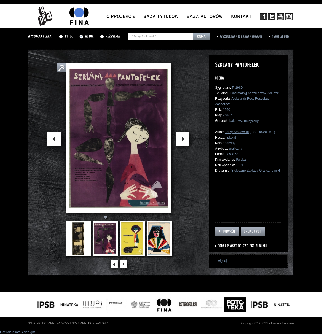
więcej (222, 261)
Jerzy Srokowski (237, 132)
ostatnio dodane (41, 323)
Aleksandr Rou (242, 99)
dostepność (98, 323)
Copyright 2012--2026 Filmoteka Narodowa (268, 323)
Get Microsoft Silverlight (17, 332)
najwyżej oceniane (71, 323)
